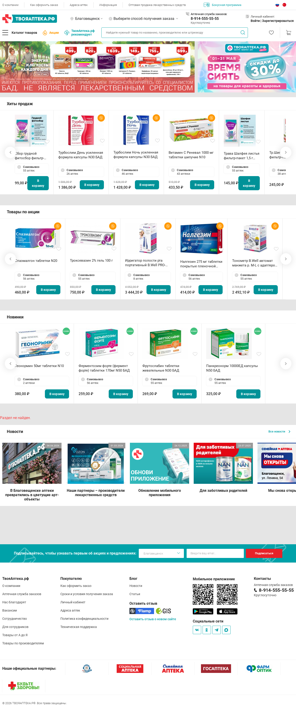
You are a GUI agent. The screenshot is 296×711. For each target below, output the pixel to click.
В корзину (38, 183)
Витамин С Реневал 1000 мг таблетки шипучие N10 (191, 155)
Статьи (134, 594)
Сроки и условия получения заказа (86, 594)
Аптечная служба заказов (21, 594)
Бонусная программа (222, 5)
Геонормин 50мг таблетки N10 (39, 366)
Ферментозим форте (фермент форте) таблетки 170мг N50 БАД (104, 368)
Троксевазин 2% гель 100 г (91, 260)
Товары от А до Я (15, 635)
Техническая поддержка (78, 627)
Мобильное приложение (214, 579)
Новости (135, 586)
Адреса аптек (79, 5)
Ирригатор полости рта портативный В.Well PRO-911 (145, 262)
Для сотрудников (15, 627)
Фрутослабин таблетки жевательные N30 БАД (160, 368)
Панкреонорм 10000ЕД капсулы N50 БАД (232, 368)
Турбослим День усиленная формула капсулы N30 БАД (80, 155)
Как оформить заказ (44, 5)
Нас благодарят (14, 602)
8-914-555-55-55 (205, 18)
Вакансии (9, 610)
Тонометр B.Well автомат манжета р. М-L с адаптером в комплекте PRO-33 (255, 263)
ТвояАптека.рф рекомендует (79, 32)
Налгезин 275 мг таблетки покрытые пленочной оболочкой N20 (201, 264)
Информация (108, 5)
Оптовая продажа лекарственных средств (157, 5)
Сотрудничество (14, 618)
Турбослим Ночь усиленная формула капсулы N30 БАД (135, 154)
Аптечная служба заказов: (209, 14)
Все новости (279, 431)
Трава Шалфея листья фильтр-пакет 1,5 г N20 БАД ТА (241, 155)
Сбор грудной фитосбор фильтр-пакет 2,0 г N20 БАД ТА (30, 155)
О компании (10, 5)
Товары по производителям (23, 643)
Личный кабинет (72, 602)
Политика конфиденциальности (84, 618)
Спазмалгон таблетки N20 (36, 261)
